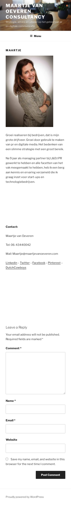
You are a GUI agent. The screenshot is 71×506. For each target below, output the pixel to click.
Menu (35, 36)
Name (11, 401)
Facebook (38, 263)
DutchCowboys (16, 267)
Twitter (25, 263)
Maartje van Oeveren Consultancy (25, 11)
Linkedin (11, 263)
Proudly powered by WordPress (25, 496)
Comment (13, 348)
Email (10, 420)
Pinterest (54, 263)
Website (11, 439)
